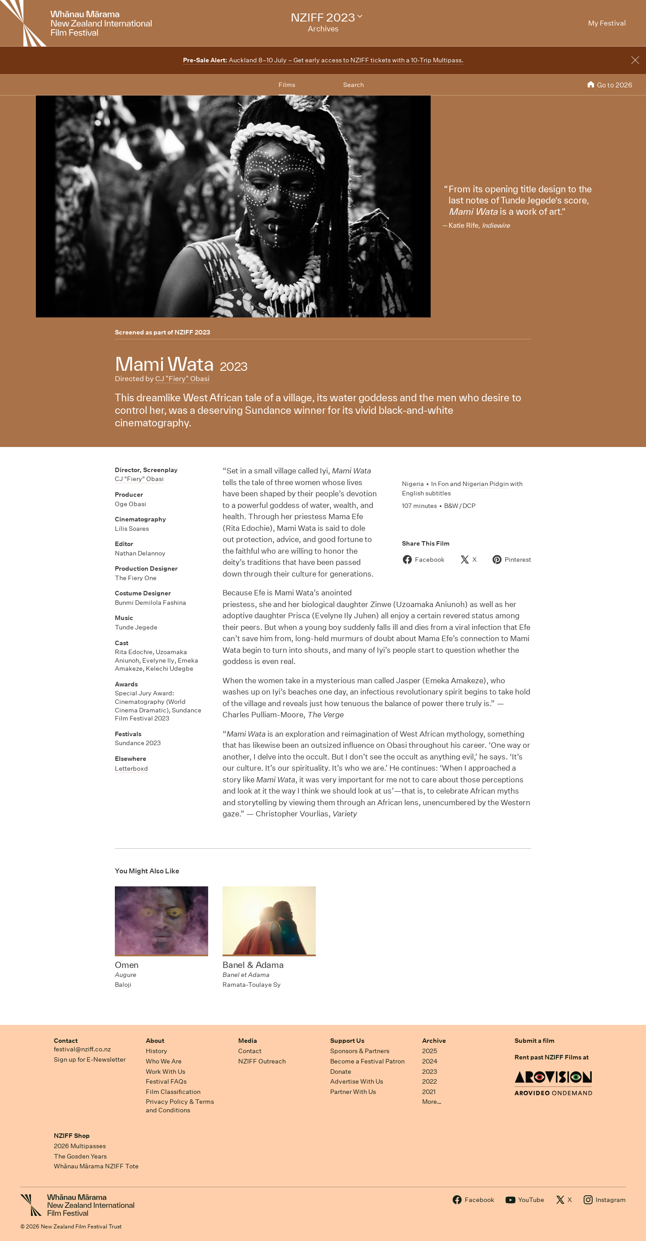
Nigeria (413, 484)
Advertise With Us (356, 1081)
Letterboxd (131, 768)
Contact (66, 1041)
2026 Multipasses (80, 1146)
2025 (429, 1051)
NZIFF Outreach (262, 1061)
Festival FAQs (166, 1081)
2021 (429, 1092)
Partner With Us (353, 1092)
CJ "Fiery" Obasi (182, 378)
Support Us (347, 1041)
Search (353, 85)
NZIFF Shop (72, 1136)
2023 (429, 1071)
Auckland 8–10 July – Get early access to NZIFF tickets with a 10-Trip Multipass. (323, 60)
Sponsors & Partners (359, 1051)
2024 (429, 1061)
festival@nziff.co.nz (82, 1049)
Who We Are (164, 1061)
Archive (434, 1041)
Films (287, 85)
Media (247, 1041)
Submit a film (534, 1041)
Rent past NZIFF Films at (552, 1057)
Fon (443, 484)
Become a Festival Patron (367, 1061)
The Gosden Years (80, 1156)
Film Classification (173, 1092)
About (155, 1041)
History (156, 1051)
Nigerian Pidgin (486, 484)
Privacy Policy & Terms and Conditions (180, 1106)
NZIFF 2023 (192, 332)
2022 (429, 1081)
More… (431, 1102)
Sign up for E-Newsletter (90, 1059)
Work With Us (165, 1071)
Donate (340, 1071)
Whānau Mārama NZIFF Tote (96, 1166)
